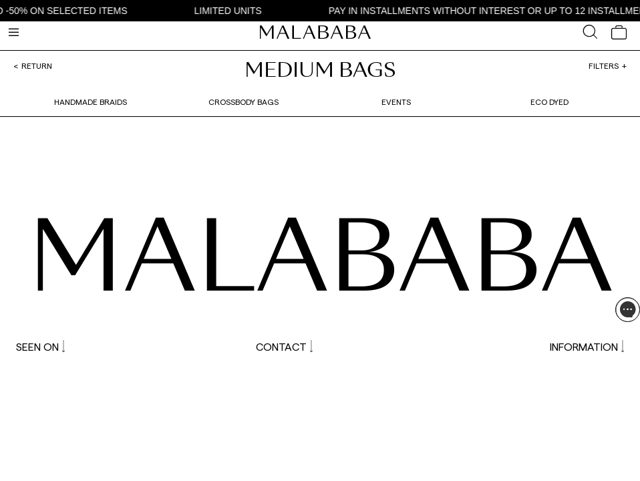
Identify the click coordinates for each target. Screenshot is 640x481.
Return (36, 65)
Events (396, 101)
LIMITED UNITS (231, 10)
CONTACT (284, 346)
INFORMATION (587, 346)
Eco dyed (549, 101)
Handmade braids (90, 101)
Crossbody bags (243, 101)
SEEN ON (40, 346)
